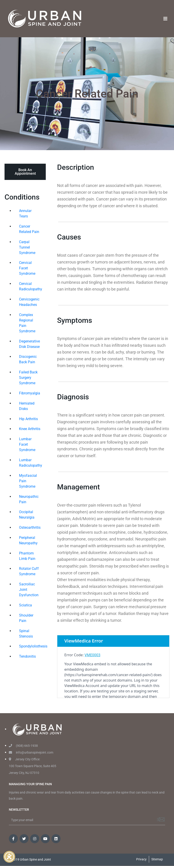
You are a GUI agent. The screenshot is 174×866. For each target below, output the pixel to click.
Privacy (141, 859)
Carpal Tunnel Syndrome (27, 247)
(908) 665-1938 (23, 745)
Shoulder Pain (26, 618)
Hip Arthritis (28, 419)
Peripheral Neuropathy (28, 540)
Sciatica (25, 605)
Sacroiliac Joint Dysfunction (29, 589)
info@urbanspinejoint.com (31, 752)
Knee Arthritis (29, 429)
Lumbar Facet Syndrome (27, 444)
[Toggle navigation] (165, 18)
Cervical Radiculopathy (30, 286)
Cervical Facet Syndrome (27, 268)
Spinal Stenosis (26, 633)
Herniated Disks (26, 406)
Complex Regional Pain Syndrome (27, 323)
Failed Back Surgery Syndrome (28, 377)
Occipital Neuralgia (26, 514)
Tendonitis (27, 656)
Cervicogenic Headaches (29, 302)
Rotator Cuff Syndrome (29, 571)
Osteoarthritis (30, 527)
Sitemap (157, 859)
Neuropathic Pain (29, 499)
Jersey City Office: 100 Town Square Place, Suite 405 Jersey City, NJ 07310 (32, 766)
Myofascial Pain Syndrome (28, 481)
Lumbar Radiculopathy (30, 463)
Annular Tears (25, 213)
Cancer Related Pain (29, 229)
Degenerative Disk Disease (29, 344)
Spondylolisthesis (31, 646)
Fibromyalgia (29, 393)
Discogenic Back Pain (28, 359)
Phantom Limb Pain (27, 556)
